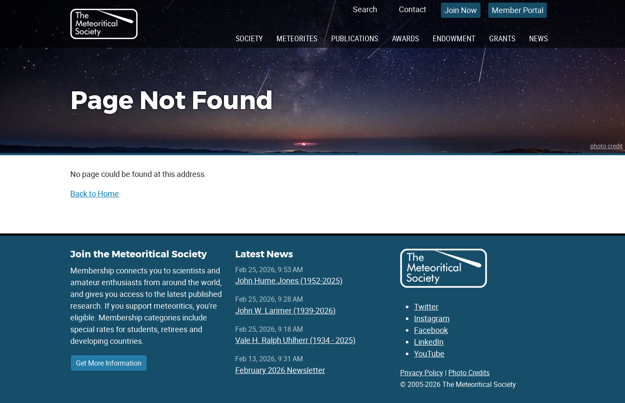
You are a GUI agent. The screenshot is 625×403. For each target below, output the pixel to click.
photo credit (606, 146)
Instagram (432, 318)
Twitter (426, 306)
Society (249, 38)
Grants (502, 38)
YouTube (429, 353)
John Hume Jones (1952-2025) (288, 280)
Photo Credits (469, 372)
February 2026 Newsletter (280, 370)
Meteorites (296, 38)
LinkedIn (429, 341)
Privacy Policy (421, 372)
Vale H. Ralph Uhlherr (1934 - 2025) (295, 340)
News (538, 38)
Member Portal (517, 10)
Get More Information (108, 363)
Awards (405, 38)
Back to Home (94, 193)
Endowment (454, 38)
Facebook (431, 330)
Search (365, 9)
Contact (412, 9)
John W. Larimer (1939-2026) (285, 310)
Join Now (460, 10)
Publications (354, 38)
